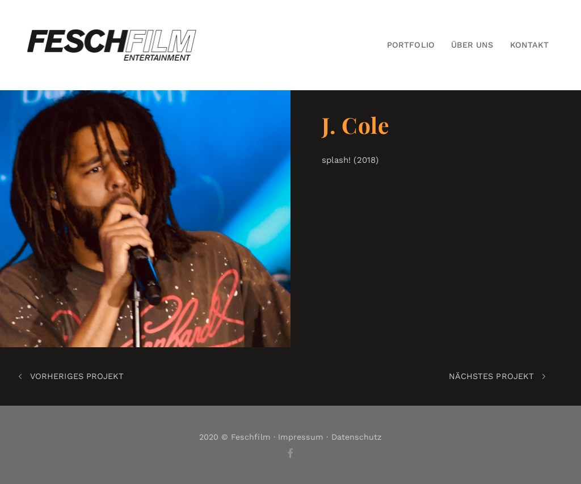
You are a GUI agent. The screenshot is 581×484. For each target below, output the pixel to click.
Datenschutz (356, 436)
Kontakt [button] (529, 44)
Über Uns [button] (472, 44)
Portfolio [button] (411, 44)
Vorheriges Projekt (71, 377)
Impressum (301, 436)
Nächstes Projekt (497, 377)
